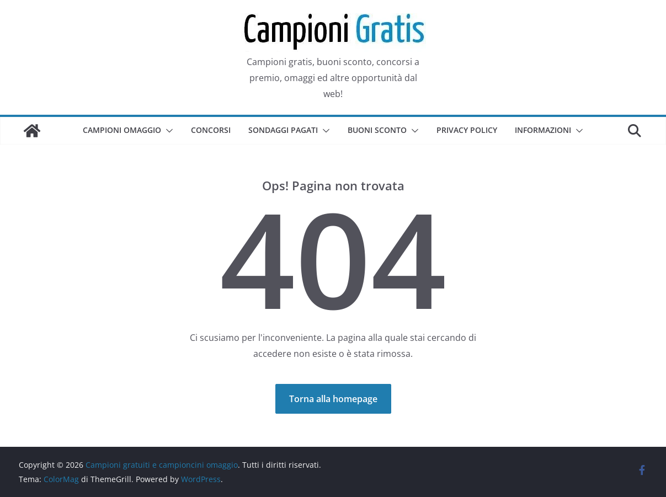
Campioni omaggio (122, 130)
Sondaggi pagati (283, 130)
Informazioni (543, 130)
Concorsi (211, 130)
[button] (167, 130)
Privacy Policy (466, 130)
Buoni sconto (377, 130)
